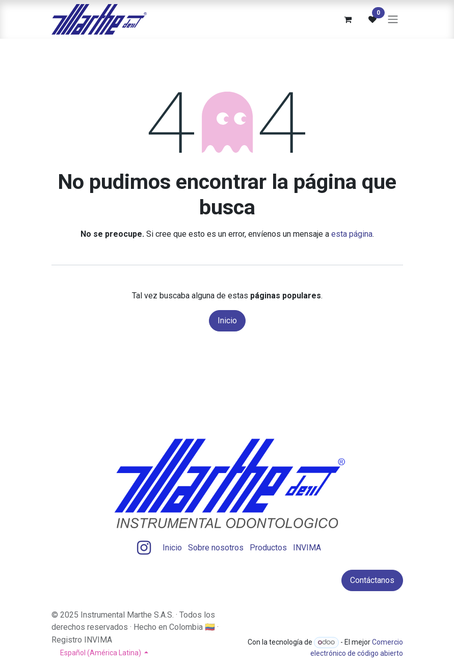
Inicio (227, 320)
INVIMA (307, 547)
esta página (351, 234)
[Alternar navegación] (393, 19)
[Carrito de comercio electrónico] (348, 19)
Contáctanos (372, 580)
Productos (268, 547)
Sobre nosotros (216, 547)
